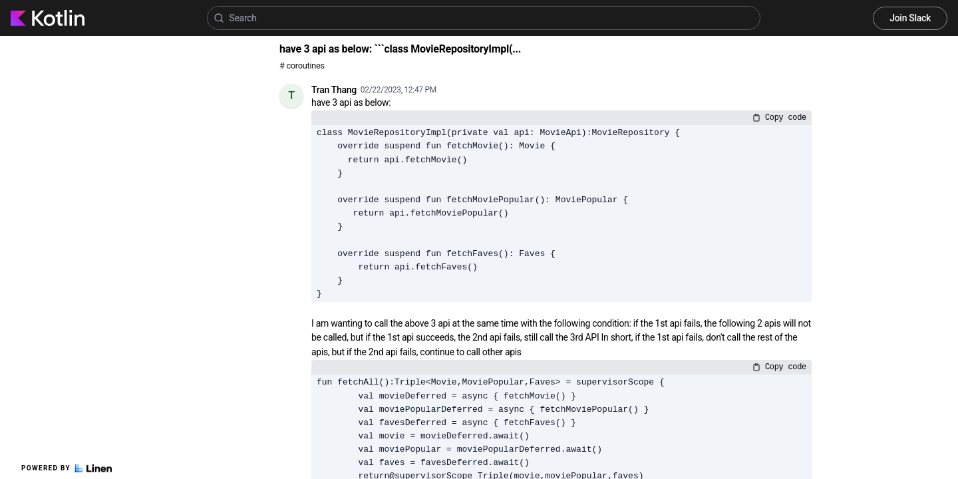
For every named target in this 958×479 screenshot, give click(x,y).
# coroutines (302, 66)
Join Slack (910, 18)
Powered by (66, 468)
